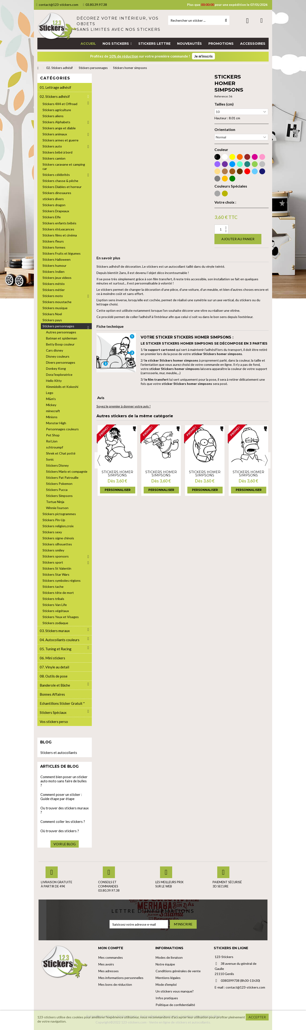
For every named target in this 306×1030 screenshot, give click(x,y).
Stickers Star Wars (56, 574)
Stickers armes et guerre (60, 140)
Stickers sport (53, 562)
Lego (49, 393)
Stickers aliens (53, 116)
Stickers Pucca (57, 490)
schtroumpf (54, 447)
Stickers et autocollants (58, 752)
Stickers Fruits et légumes (62, 253)
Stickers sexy (52, 532)
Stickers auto (52, 146)
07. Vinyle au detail (54, 667)
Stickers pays (52, 320)
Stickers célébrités (56, 175)
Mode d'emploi (166, 984)
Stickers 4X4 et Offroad (60, 104)
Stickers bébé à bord (57, 152)
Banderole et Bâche (55, 685)
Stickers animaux (55, 134)
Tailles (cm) (224, 104)
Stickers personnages (58, 326)
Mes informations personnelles (120, 978)
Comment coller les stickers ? (62, 821)
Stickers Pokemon (59, 484)
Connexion (247, 20)
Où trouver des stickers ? (59, 831)
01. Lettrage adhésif (55, 87)
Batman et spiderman (61, 338)
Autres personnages (61, 332)
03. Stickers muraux (55, 631)
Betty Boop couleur (60, 344)
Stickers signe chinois (58, 538)
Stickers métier (54, 290)
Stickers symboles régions (62, 580)
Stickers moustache (57, 302)
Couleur (221, 149)
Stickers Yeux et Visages (61, 617)
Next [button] (266, 460)
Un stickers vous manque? (175, 991)
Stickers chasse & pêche (60, 181)
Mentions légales (168, 978)
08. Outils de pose (54, 676)
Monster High (56, 423)
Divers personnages (60, 362)
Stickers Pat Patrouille (62, 477)
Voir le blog (64, 844)
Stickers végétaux (56, 611)
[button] (117, 43)
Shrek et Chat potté (60, 453)
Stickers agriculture (57, 110)
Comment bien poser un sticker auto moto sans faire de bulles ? (64, 781)
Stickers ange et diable (59, 128)
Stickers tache (53, 587)
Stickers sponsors (56, 556)
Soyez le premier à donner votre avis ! (123, 406)
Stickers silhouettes (57, 544)
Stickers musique (55, 308)
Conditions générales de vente (178, 971)
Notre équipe (165, 964)
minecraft (53, 411)
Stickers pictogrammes (59, 514)
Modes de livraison (169, 957)
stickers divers (53, 199)
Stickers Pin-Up (54, 520)
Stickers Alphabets (56, 122)
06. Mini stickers (52, 658)
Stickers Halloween (57, 259)
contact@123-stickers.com (57, 5)
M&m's (51, 399)
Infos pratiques (167, 998)
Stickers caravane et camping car (64, 166)
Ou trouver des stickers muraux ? (64, 810)
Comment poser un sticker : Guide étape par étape (61, 796)
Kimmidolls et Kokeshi (62, 387)
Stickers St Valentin (57, 568)
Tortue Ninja (55, 502)
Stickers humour (54, 265)
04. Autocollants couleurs (59, 640)
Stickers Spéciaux (53, 712)
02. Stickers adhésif (55, 96)
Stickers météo (54, 284)
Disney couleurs (57, 356)
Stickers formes (54, 247)
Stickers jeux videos (57, 278)
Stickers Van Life (55, 605)
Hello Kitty (54, 381)
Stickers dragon (54, 205)
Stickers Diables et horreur (62, 187)
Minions (51, 417)
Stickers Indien (53, 272)
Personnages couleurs (62, 429)
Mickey (51, 405)
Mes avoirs (106, 964)
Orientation (224, 129)
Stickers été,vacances (58, 229)
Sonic (50, 459)
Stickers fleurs (53, 241)
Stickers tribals (53, 599)
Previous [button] (99, 460)
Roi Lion (51, 441)
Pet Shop (53, 435)
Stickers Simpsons (59, 496)
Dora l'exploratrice (59, 374)
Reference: (221, 96)
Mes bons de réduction (115, 984)
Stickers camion (54, 158)
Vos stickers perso (54, 721)
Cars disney (54, 350)
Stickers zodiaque (55, 623)
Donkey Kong (56, 368)
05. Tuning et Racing (55, 649)
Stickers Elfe (52, 217)
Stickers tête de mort (58, 593)
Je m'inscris (203, 56)
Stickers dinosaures (57, 193)
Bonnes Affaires (52, 694)
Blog (46, 742)
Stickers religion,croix (58, 526)
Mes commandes (110, 957)
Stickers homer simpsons (117, 473)
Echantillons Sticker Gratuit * (62, 703)
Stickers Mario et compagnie (66, 471)
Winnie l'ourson (57, 508)
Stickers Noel (52, 314)
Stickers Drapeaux (56, 211)
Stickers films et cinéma (60, 235)
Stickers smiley (53, 550)
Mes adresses (108, 971)
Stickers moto (53, 296)
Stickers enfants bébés (59, 223)
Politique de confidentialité (175, 1005)
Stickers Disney (57, 465)
